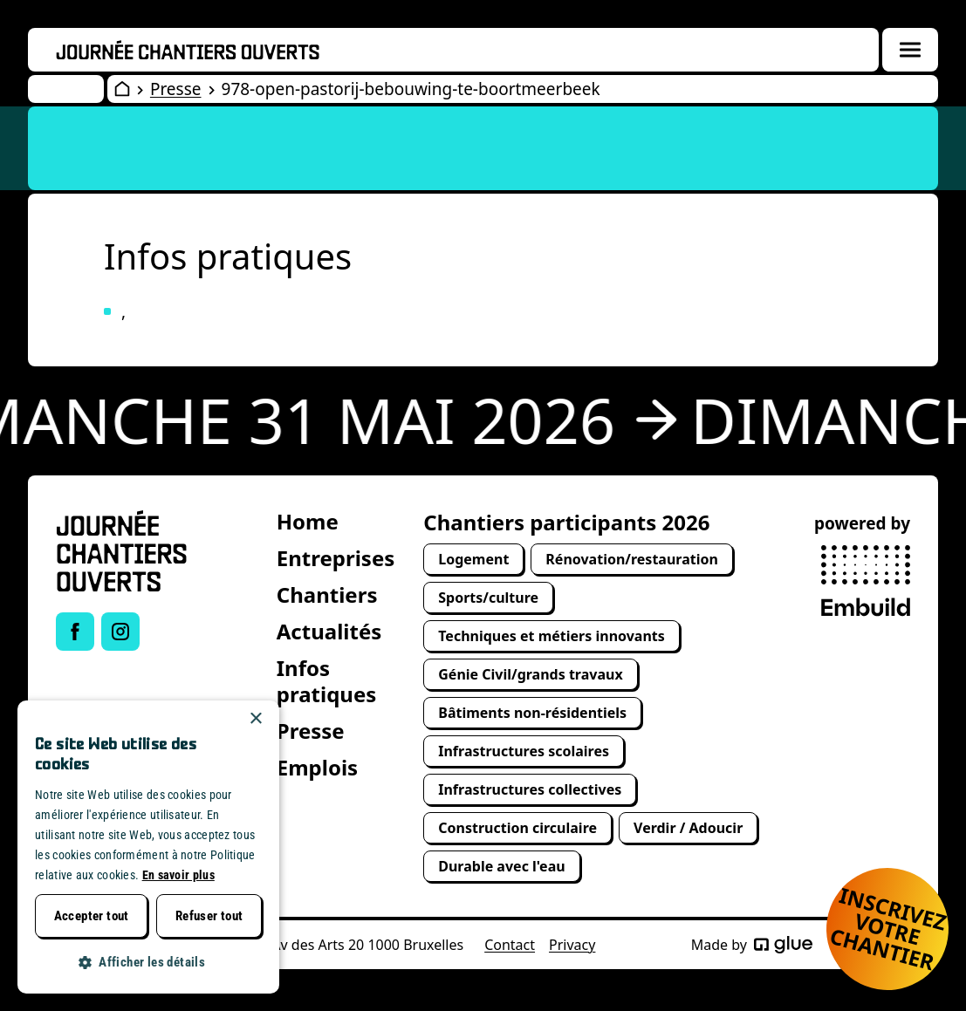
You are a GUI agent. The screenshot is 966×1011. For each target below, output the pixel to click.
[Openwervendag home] (187, 49)
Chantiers (327, 594)
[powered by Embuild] (865, 581)
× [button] (255, 719)
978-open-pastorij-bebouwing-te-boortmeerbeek (411, 89)
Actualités (329, 631)
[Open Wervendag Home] (122, 89)
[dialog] (148, 847)
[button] (148, 962)
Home (308, 521)
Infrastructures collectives (529, 789)
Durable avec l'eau (501, 866)
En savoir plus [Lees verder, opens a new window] (178, 875)
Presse (176, 89)
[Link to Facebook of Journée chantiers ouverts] (75, 631)
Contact (509, 944)
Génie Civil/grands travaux (530, 674)
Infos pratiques (327, 680)
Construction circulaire (517, 827)
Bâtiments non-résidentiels (532, 712)
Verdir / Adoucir (688, 827)
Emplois (317, 767)
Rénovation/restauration (631, 559)
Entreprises (336, 557)
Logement (473, 559)
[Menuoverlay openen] (910, 50)
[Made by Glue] (783, 944)
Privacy (572, 944)
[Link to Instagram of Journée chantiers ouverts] (120, 631)
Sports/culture (488, 597)
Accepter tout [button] (91, 916)
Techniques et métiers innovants (551, 636)
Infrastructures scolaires (523, 751)
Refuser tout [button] (209, 916)
